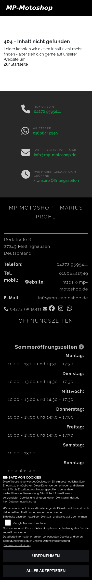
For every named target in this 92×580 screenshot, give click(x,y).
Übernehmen (46, 556)
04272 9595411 (47, 111)
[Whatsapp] (25, 131)
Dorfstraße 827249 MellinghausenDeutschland (27, 246)
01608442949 (45, 133)
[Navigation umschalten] (70, 8)
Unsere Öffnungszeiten (58, 180)
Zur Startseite (16, 64)
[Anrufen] (25, 110)
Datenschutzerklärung (22, 501)
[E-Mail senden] (25, 153)
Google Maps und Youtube (29, 523)
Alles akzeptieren (46, 570)
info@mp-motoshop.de (55, 155)
